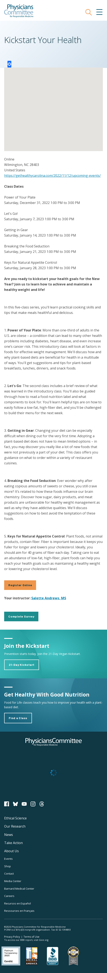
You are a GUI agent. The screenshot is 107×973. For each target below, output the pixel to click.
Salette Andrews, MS (48, 598)
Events (8, 859)
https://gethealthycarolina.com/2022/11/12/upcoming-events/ (52, 175)
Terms (31, 937)
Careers (9, 896)
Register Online (20, 585)
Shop (7, 866)
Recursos (17, 903)
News (8, 834)
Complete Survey (21, 616)
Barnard (19, 888)
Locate (9, 64)
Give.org (43, 939)
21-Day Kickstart (21, 664)
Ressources (19, 911)
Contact (9, 873)
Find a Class (18, 718)
